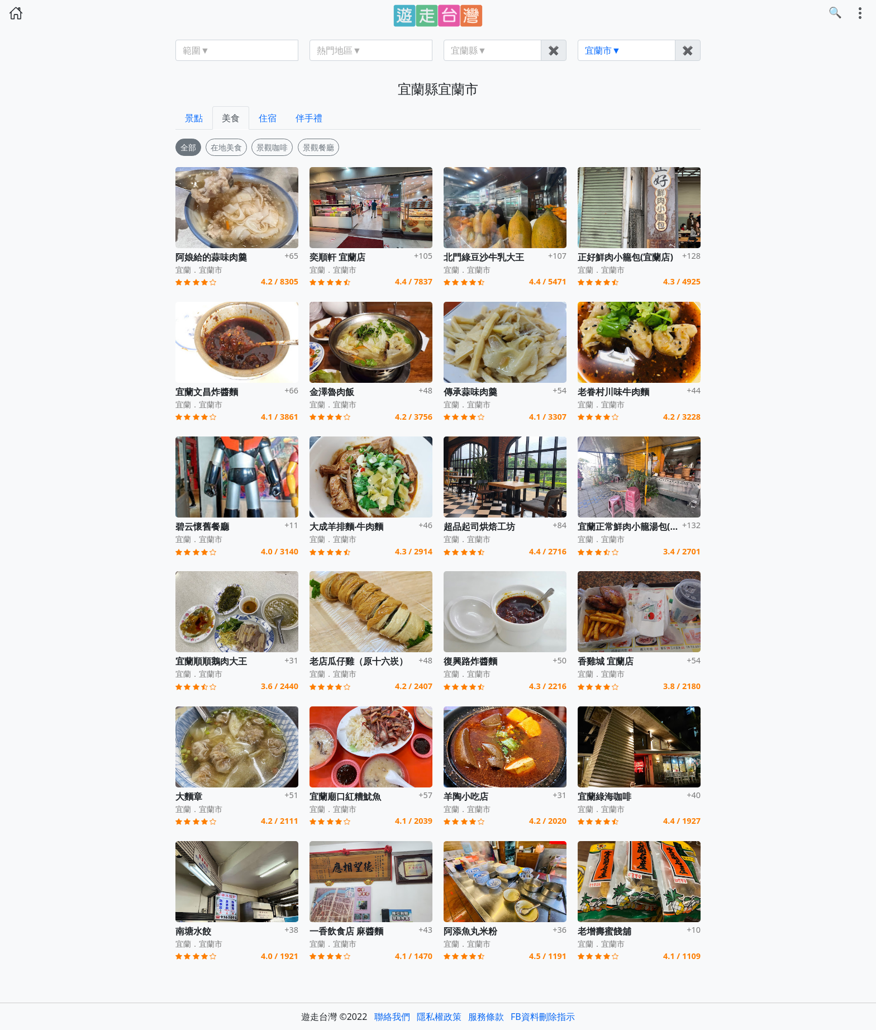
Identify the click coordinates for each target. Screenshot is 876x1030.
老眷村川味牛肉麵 (613, 392)
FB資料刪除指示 (543, 1016)
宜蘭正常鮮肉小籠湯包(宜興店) (639, 526)
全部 (188, 147)
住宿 (268, 118)
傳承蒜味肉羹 (470, 392)
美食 (231, 118)
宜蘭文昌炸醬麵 (206, 392)
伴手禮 (309, 118)
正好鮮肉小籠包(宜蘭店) (625, 257)
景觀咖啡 (272, 147)
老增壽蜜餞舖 (604, 931)
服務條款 (486, 1016)
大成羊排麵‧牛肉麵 (347, 526)
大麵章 (188, 796)
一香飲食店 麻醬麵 (346, 931)
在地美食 (226, 147)
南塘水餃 (193, 931)
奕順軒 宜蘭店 (337, 257)
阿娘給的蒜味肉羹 (211, 257)
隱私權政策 (439, 1016)
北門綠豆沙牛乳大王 (484, 257)
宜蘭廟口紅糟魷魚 (345, 796)
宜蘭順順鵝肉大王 (211, 661)
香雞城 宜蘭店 (606, 661)
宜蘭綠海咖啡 (604, 796)
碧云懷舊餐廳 (202, 526)
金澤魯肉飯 (332, 392)
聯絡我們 (392, 1016)
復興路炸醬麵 (470, 661)
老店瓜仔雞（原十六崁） (359, 661)
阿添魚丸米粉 (470, 931)
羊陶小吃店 (466, 796)
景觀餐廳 (318, 147)
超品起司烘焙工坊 (479, 526)
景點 (194, 118)
